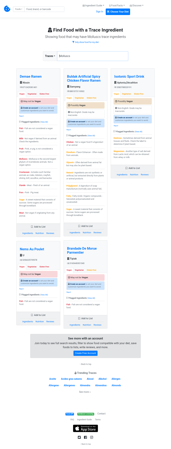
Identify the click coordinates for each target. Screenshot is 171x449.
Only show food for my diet (85, 42)
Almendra (85, 385)
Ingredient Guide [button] (92, 5)
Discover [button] (136, 5)
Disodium (70, 152)
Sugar (22, 200)
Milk (21, 138)
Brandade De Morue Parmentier (82, 250)
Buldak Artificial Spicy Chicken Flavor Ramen (84, 78)
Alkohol (103, 379)
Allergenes (69, 385)
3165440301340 (75, 263)
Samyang (73, 86)
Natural (69, 172)
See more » (85, 392)
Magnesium (119, 151)
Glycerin (70, 162)
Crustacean (24, 172)
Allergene (54, 385)
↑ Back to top (85, 364)
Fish (21, 128)
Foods (18, 9)
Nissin (25, 82)
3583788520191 (123, 87)
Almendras (101, 385)
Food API (69, 414)
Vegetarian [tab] (32, 94)
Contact (101, 413)
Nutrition (40, 233)
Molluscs (23, 159)
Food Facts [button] (116, 5)
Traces (49, 56)
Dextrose (118, 138)
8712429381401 (28, 87)
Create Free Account (85, 353)
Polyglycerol (71, 186)
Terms (98, 419)
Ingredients (27, 233)
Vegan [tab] (22, 94)
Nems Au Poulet (32, 249)
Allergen (116, 379)
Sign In (99, 11)
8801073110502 (75, 91)
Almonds (116, 385)
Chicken (70, 142)
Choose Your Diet (118, 11)
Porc (21, 192)
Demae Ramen (31, 76)
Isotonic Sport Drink (129, 76)
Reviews (50, 233)
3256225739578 (28, 260)
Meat (21, 213)
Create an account (30, 108)
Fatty (68, 196)
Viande (22, 185)
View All (44, 122)
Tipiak (72, 258)
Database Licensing (85, 414)
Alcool (90, 379)
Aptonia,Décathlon (126, 82)
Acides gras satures (71, 379)
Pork (21, 149)
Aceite (52, 379)
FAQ (72, 419)
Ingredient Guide (84, 419)
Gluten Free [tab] (44, 94)
